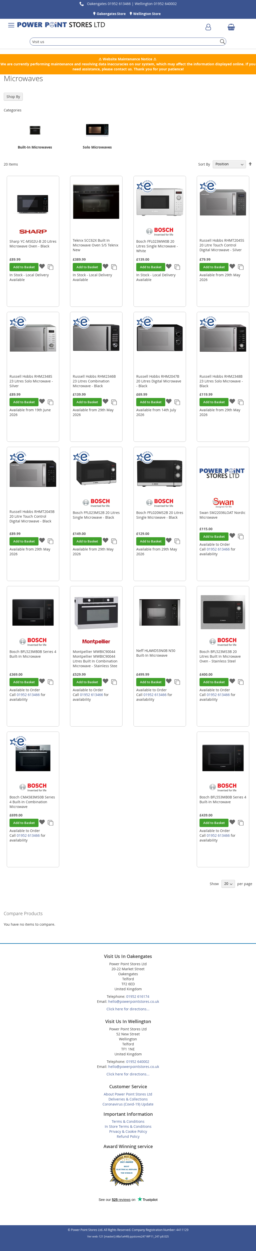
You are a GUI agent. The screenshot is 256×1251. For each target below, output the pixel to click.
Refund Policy (128, 1136)
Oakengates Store (111, 14)
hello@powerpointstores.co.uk (133, 1001)
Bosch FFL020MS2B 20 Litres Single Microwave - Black (159, 515)
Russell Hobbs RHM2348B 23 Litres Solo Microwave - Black (221, 381)
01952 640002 (137, 1061)
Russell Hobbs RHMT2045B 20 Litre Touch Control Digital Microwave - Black (32, 516)
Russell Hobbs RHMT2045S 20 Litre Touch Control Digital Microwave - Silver (222, 245)
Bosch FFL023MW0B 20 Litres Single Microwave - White (157, 246)
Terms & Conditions (128, 1121)
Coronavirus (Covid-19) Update (128, 1104)
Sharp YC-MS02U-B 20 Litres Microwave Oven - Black (33, 243)
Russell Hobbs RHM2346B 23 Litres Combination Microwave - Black (94, 381)
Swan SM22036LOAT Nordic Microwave (223, 515)
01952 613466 (218, 549)
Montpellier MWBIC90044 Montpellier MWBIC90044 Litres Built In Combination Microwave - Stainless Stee (95, 658)
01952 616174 (137, 996)
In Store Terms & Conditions (128, 1126)
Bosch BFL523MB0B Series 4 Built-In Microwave (33, 654)
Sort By (204, 164)
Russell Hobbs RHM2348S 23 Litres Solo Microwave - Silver (31, 381)
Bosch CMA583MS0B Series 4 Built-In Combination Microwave (32, 802)
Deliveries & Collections (128, 1099)
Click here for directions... (128, 1009)
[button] (42, 266)
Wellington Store (146, 14)
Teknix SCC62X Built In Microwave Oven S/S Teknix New (95, 245)
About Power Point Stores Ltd (128, 1094)
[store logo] (61, 25)
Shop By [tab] (13, 96)
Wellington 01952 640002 (156, 3)
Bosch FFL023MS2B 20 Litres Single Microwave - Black (96, 515)
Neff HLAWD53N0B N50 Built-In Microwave (155, 653)
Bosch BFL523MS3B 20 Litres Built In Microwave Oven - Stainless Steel (220, 656)
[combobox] (128, 42)
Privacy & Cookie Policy (128, 1131)
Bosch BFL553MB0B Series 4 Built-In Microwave (223, 799)
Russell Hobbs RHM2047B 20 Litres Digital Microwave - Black (158, 381)
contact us (123, 69)
